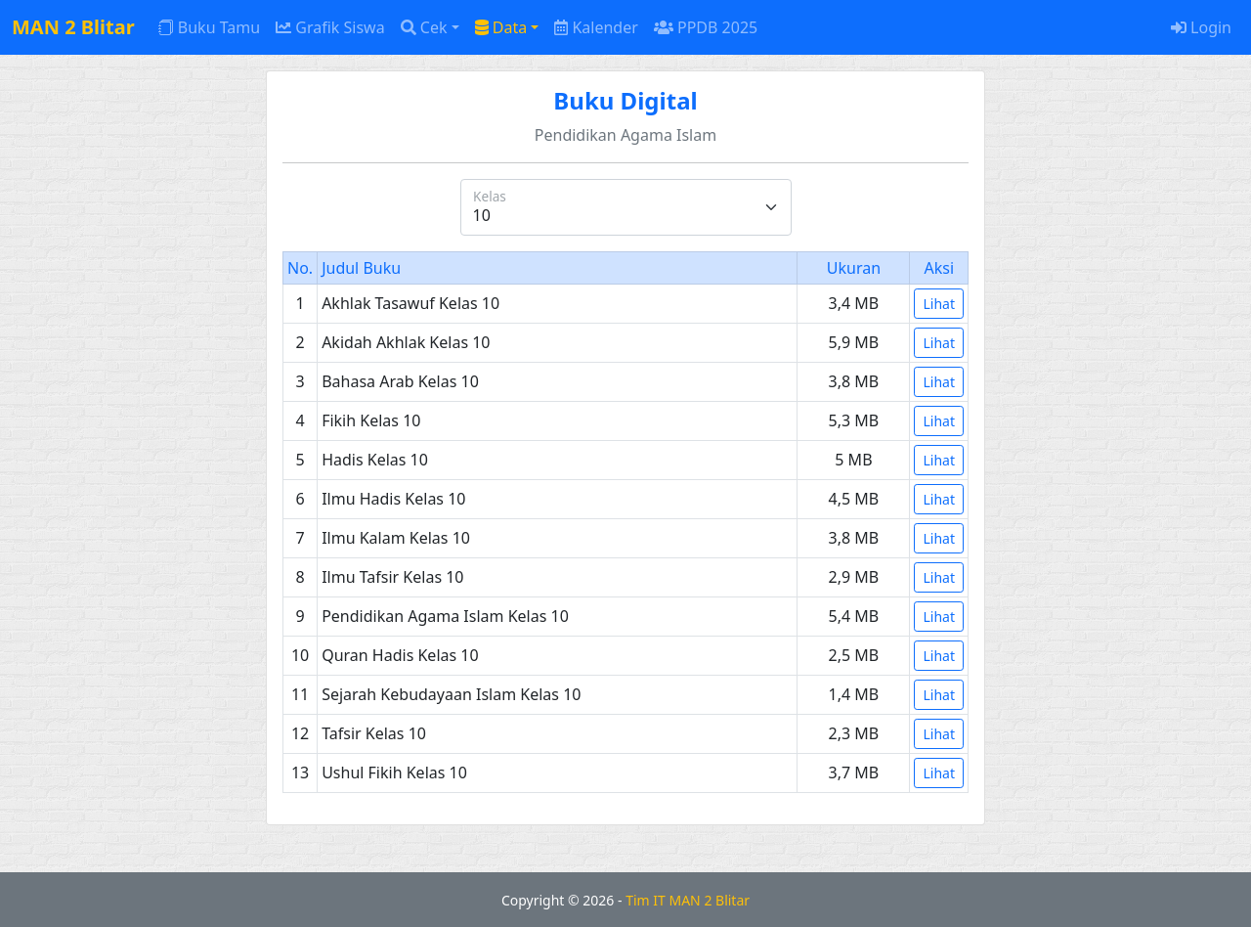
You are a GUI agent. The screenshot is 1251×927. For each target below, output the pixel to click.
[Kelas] (626, 207)
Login (1201, 27)
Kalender (596, 27)
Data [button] (501, 27)
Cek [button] (424, 27)
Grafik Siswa (330, 27)
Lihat (939, 303)
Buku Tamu (209, 27)
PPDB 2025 (705, 27)
